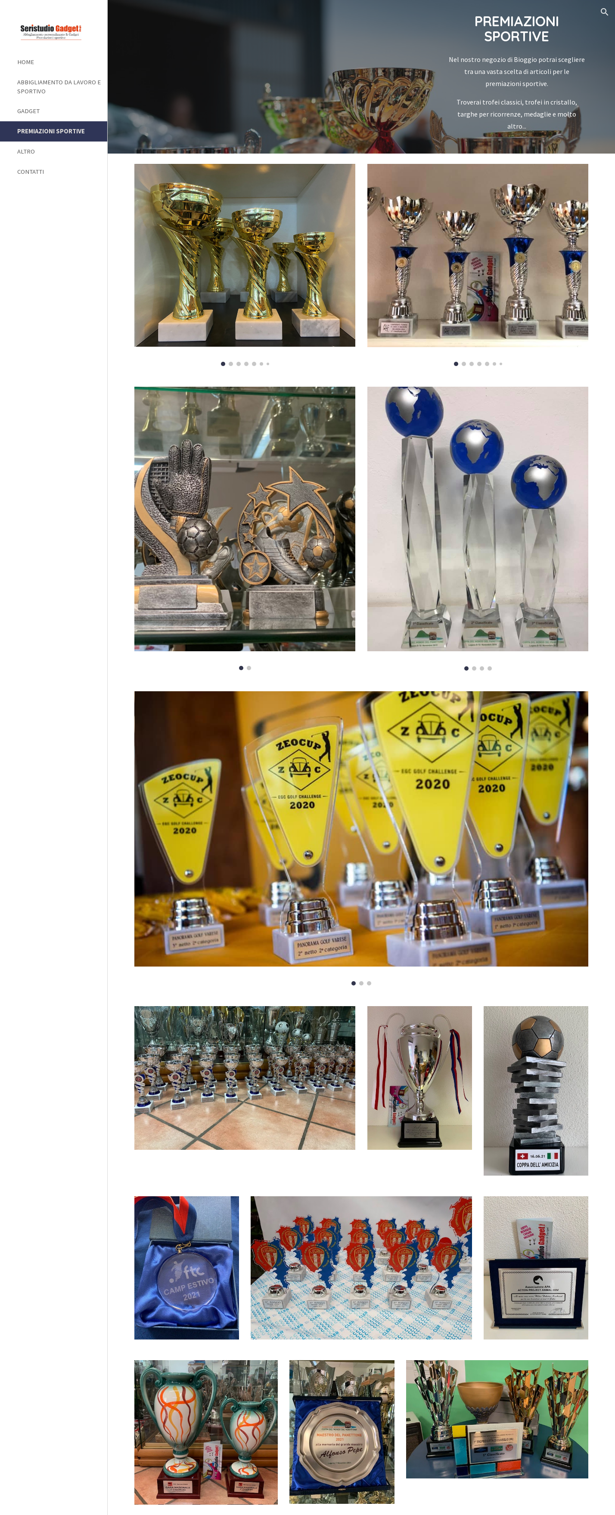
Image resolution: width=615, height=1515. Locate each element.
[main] (517, 76)
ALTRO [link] (26, 151)
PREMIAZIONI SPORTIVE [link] (51, 131)
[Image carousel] (245, 265)
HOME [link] (25, 62)
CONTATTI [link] (30, 172)
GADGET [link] (28, 111)
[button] (604, 12)
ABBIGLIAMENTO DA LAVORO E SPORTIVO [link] (59, 86)
